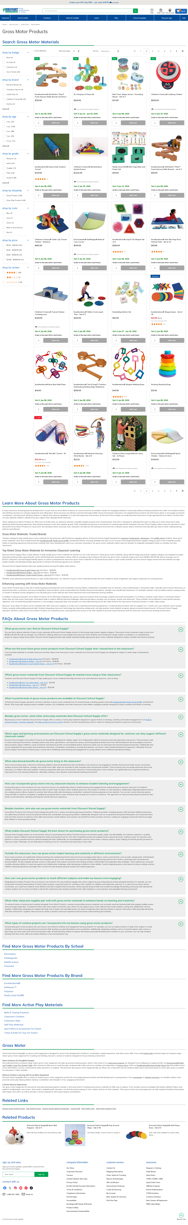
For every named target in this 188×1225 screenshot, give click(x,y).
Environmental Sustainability (78, 1211)
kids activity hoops (33, 1108)
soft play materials (26, 722)
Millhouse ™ (10, 987)
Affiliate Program (153, 1186)
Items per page (64, 51)
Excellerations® (46, 541)
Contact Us (110, 1168)
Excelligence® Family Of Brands (79, 1204)
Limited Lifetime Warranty (77, 1179)
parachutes (137, 1077)
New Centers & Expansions (156, 1200)
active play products (116, 1063)
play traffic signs (87, 1108)
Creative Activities (153, 1197)
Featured (5, 18)
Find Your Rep (111, 1200)
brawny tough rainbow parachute (55, 1108)
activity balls (148, 1053)
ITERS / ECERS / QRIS (154, 1179)
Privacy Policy (72, 1182)
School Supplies (139, 18)
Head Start (150, 1175)
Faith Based (151, 1172)
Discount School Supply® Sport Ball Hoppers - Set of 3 (42, 1126)
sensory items (123, 1065)
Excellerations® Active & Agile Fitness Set (23, 570)
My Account (110, 1193)
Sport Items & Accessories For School (22, 1028)
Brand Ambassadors (154, 1190)
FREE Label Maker (153, 1204)
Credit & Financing (113, 1190)
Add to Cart (55, 123)
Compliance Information (76, 1193)
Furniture (47, 18)
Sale (184, 18)
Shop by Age (167, 18)
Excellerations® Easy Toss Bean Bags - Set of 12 (28, 683)
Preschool (9, 966)
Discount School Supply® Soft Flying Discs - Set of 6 (164, 1126)
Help (151, 11)
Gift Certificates (112, 1182)
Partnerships (72, 1197)
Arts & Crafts (23, 18)
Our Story (70, 1168)
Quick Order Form (153, 1182)
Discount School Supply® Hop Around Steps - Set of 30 (103, 1126)
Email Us (29, 1194)
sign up (41, 1174)
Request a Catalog (153, 1168)
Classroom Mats (12, 1020)
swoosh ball (75, 1108)
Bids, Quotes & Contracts (116, 1197)
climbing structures (152, 1077)
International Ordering (115, 1186)
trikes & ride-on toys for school (50, 722)
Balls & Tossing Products (16, 1012)
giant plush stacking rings (106, 1108)
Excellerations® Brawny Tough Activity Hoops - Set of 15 (29, 575)
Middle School (11, 962)
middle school (159, 538)
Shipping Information (114, 1172)
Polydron (8, 991)
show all (5, 109)
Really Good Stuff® (60, 541)
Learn (96, 18)
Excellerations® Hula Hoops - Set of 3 (24, 685)
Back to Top (181, 1216)
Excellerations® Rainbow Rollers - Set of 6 (23, 573)
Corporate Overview (74, 1172)
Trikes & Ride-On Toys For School (21, 1032)
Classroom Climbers (14, 1016)
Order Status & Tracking (116, 1175)
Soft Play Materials (13, 1024)
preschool (125, 538)
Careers (70, 1175)
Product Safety (72, 1208)
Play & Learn (13, 24)
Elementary (10, 954)
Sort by (95, 51)
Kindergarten (10, 958)
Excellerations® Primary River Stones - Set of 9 (27, 687)
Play (116, 18)
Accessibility (71, 1200)
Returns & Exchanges (114, 1179)
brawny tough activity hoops (13, 1108)
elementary (145, 538)
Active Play (25, 24)
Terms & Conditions (74, 1190)
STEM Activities (152, 1193)
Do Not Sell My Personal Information (81, 1186)
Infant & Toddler (72, 18)
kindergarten (134, 538)
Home (4, 24)
